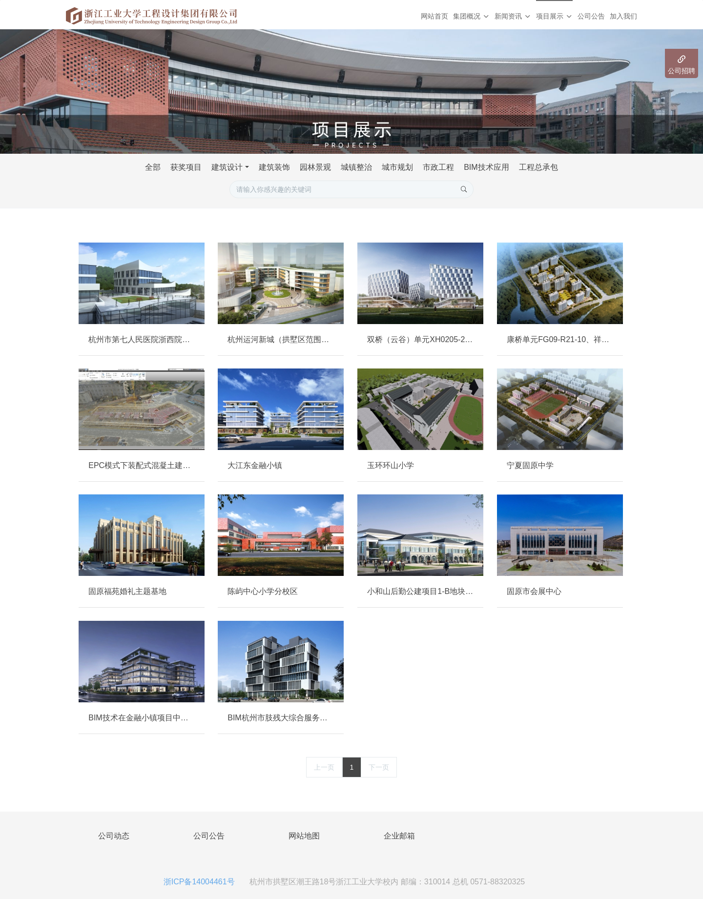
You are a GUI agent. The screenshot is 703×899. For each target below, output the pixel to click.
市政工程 (438, 167)
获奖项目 (186, 167)
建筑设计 (227, 167)
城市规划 (397, 167)
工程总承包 (538, 167)
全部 (153, 167)
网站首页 (434, 16)
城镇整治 (356, 167)
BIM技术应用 (486, 167)
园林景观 (315, 167)
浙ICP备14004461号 (199, 882)
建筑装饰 (274, 167)
